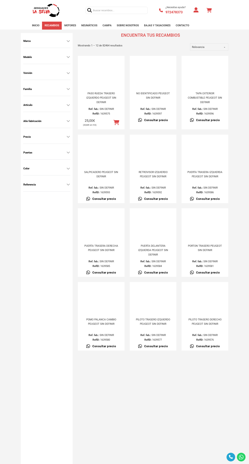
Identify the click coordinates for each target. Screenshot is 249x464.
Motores (70, 25)
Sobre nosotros (128, 25)
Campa (107, 25)
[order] (209, 47)
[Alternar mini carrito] (209, 10)
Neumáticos (89, 25)
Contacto (182, 25)
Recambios (52, 25)
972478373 (174, 12)
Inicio (35, 25)
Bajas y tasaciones (157, 25)
